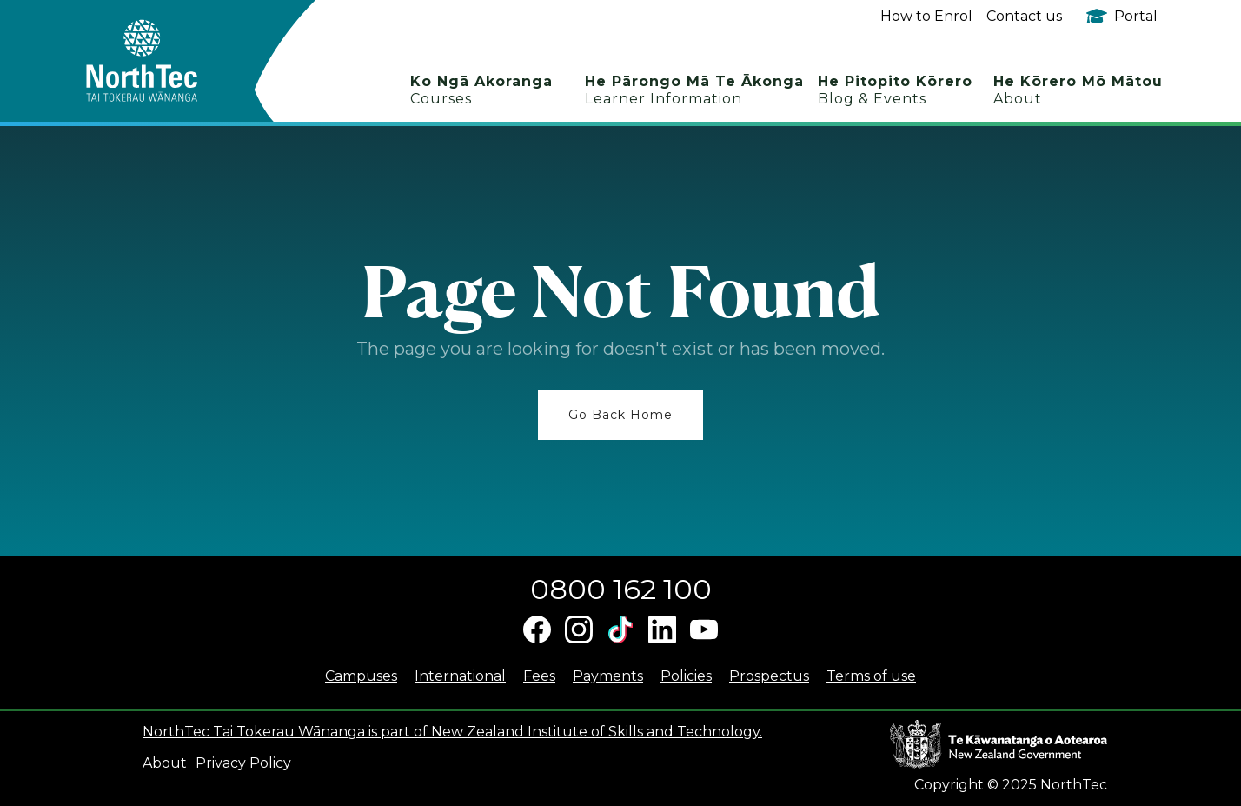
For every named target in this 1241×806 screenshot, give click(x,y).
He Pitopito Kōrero (895, 90)
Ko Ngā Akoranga (481, 90)
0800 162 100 (621, 589)
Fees (539, 676)
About (165, 763)
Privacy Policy (243, 763)
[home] (172, 61)
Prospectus (769, 676)
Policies (686, 676)
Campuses (361, 676)
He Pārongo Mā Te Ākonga (694, 90)
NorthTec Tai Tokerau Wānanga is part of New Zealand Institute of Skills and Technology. (452, 731)
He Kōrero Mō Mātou (1078, 90)
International (460, 676)
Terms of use (871, 676)
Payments (608, 676)
